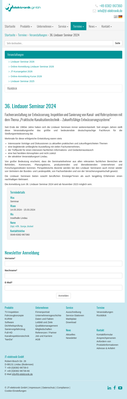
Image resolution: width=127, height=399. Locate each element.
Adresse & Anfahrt (106, 348)
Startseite (10, 26)
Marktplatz (71, 319)
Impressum (34, 387)
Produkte (26, 26)
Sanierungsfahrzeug (15, 329)
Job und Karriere (43, 336)
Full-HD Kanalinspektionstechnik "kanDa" (17, 336)
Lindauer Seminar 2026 (22, 61)
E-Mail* (8, 282)
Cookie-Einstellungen (15, 391)
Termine (78, 26)
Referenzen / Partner (46, 332)
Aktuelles (70, 334)
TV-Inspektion (12, 312)
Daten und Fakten (44, 319)
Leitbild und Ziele (44, 322)
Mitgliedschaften (43, 329)
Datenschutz (48, 387)
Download (71, 322)
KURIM (8, 319)
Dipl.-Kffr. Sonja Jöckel (21, 226)
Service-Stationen (75, 315)
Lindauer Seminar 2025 (22, 81)
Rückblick (12, 88)
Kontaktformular (105, 334)
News (93, 26)
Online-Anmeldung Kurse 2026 (26, 76)
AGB (37, 339)
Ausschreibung (73, 312)
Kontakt (107, 26)
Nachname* (11, 270)
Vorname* (10, 258)
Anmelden (63, 295)
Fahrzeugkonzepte (14, 315)
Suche (117, 43)
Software (9, 322)
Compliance (63, 387)
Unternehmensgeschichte (48, 315)
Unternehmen (45, 26)
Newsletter (71, 338)
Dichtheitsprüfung (14, 325)
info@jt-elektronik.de (110, 10)
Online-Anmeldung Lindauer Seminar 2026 (32, 66)
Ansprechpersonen (106, 338)
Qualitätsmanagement (46, 325)
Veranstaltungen (38, 34)
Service (63, 26)
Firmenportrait (42, 312)
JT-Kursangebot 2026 (21, 71)
